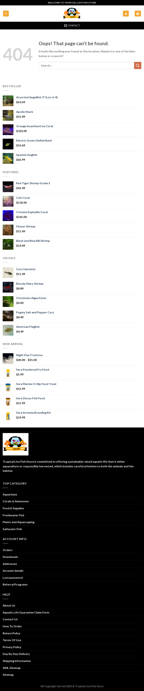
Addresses (10, 563)
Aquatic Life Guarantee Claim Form (26, 612)
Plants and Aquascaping (18, 522)
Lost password (13, 577)
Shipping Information (17, 660)
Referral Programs (15, 584)
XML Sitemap (12, 667)
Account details (13, 570)
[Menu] (6, 14)
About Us (9, 605)
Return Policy (11, 633)
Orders (8, 550)
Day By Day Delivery (16, 653)
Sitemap (8, 674)
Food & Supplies (13, 508)
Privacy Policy (12, 647)
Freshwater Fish (13, 515)
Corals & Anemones (16, 501)
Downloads (10, 556)
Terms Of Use (12, 640)
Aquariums (10, 494)
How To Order (12, 626)
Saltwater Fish (12, 529)
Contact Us (10, 619)
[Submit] (137, 65)
